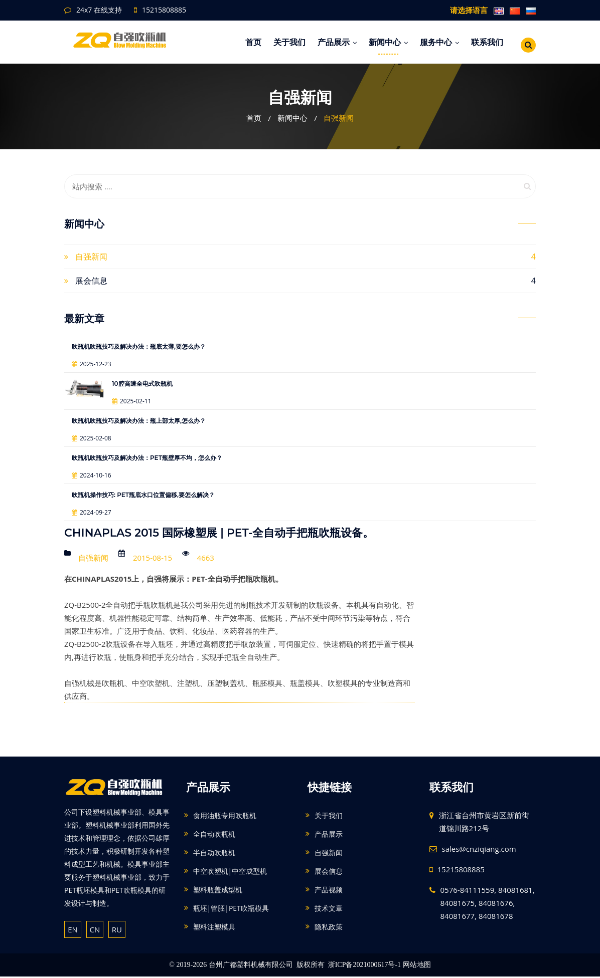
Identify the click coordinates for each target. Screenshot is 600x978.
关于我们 (289, 42)
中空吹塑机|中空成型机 (230, 872)
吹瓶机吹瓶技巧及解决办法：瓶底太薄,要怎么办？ (139, 346)
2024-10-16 (91, 475)
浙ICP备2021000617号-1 (364, 966)
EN (73, 930)
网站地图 (417, 966)
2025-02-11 (132, 401)
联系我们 (487, 42)
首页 (253, 42)
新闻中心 (388, 42)
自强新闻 (339, 118)
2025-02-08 (91, 438)
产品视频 (329, 891)
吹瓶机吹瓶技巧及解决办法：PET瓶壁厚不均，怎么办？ (147, 457)
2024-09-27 (91, 512)
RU (117, 930)
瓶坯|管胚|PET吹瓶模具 (231, 909)
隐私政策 (329, 928)
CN (95, 930)
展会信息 (91, 280)
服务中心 (439, 42)
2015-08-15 (152, 558)
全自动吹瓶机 (214, 835)
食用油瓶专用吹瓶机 (224, 817)
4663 (205, 558)
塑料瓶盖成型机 (217, 891)
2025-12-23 (91, 364)
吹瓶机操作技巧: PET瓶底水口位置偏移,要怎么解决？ (143, 495)
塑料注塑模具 (214, 928)
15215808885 (164, 10)
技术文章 (329, 909)
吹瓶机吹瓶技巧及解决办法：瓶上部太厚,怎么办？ (139, 420)
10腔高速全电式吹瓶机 (142, 383)
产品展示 (337, 42)
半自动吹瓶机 (214, 854)
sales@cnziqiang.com (479, 850)
